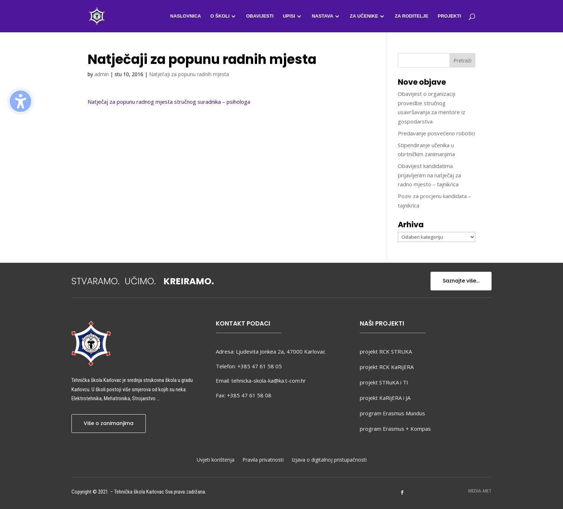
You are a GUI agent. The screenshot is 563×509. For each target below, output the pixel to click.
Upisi (289, 16)
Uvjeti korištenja (215, 460)
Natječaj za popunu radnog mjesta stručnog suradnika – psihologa (169, 101)
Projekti (449, 16)
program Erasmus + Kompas (395, 428)
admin (101, 74)
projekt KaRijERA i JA (385, 397)
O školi (219, 16)
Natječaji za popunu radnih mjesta (189, 74)
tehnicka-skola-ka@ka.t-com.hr (268, 380)
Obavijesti (259, 16)
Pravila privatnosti (263, 460)
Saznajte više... (461, 280)
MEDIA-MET (480, 491)
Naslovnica (185, 16)
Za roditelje (411, 16)
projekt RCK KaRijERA (387, 366)
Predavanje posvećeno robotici (436, 133)
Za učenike (364, 16)
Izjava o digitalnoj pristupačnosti (329, 460)
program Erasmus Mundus (392, 413)
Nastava (322, 16)
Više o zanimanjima (109, 423)
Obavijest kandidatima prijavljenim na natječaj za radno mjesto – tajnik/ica (429, 175)
